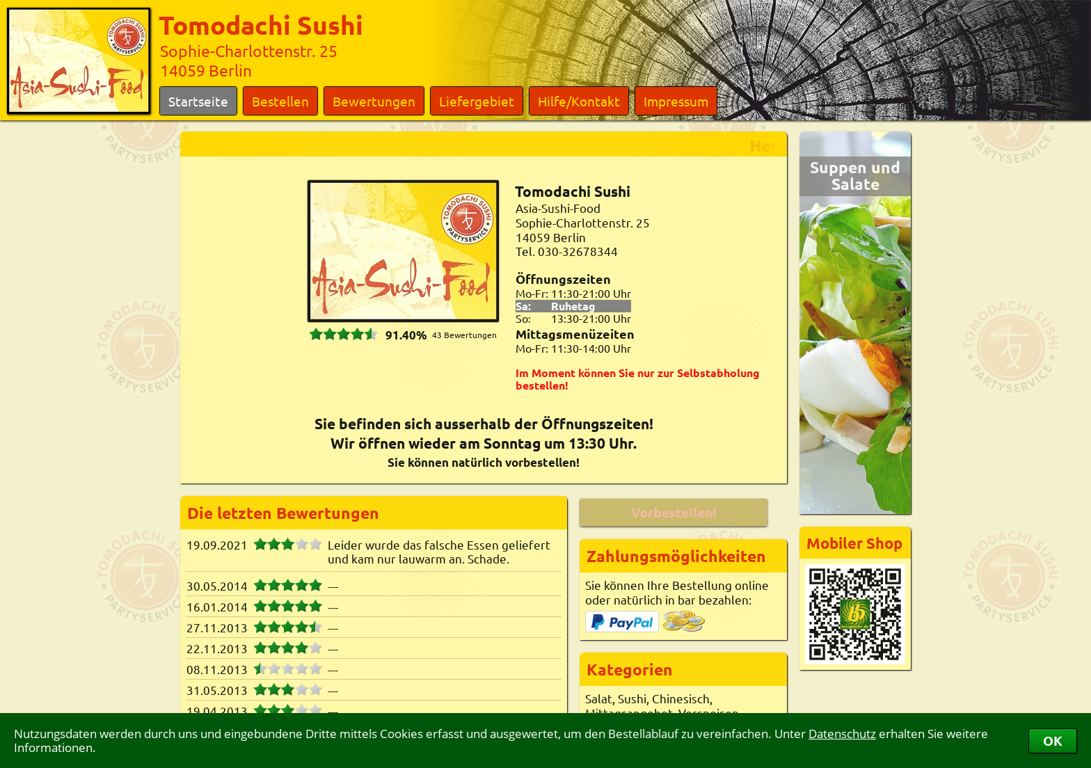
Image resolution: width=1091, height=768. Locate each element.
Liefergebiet (476, 101)
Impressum (676, 101)
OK (1052, 740)
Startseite (198, 101)
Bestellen (280, 101)
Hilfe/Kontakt (579, 101)
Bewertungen (374, 101)
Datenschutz (842, 734)
